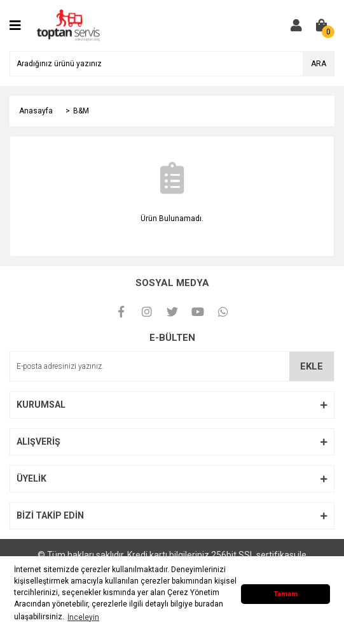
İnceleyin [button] (83, 617)
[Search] (172, 63)
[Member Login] (296, 25)
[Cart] (321, 25)
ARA (318, 63)
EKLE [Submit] (311, 366)
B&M (81, 110)
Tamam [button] (285, 594)
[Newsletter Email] (172, 366)
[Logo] (68, 24)
